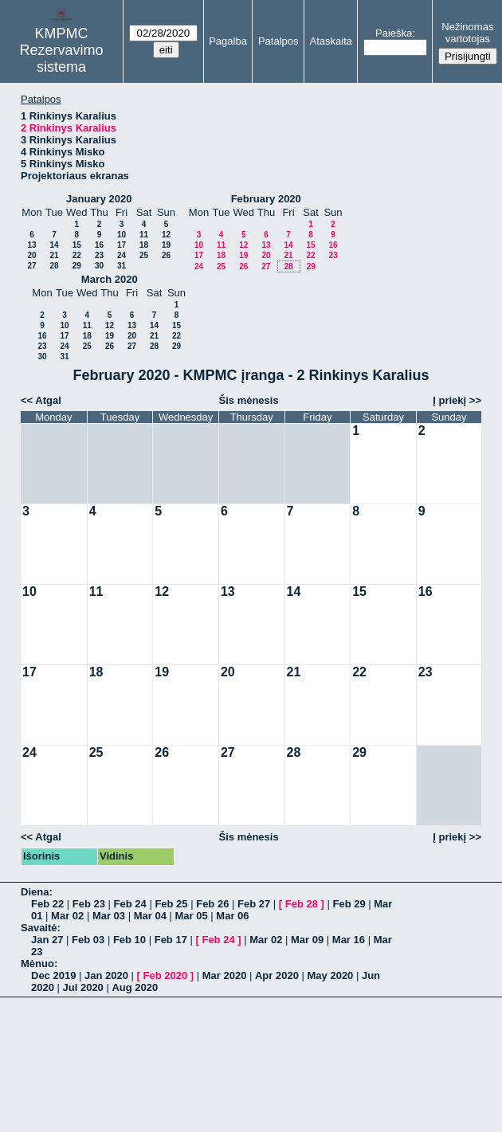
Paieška (393, 33)
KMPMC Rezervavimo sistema (62, 50)
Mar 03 (108, 916)
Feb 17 (171, 940)
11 (143, 234)
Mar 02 (67, 916)
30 (99, 265)
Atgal (48, 400)
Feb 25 (171, 904)
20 (31, 255)
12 (166, 234)
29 (77, 265)
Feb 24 (130, 904)
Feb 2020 (165, 975)
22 (77, 255)
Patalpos (278, 41)
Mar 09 (307, 940)
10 (121, 234)
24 (121, 255)
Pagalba (228, 41)
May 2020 (331, 975)
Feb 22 (47, 904)
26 (166, 255)
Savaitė (39, 928)
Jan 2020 (106, 975)
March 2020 (109, 279)
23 (99, 255)
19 (166, 245)
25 (143, 255)
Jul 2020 (83, 987)
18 (143, 245)
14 (53, 245)
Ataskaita (331, 41)
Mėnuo (37, 963)
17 (121, 245)
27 (31, 265)
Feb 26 (212, 904)
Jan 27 (47, 940)
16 (99, 245)
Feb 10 (129, 940)
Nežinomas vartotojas (467, 33)
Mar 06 (232, 916)
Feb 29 (348, 904)
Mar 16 (348, 940)
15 (77, 245)
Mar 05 (191, 916)
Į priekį (449, 400)
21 (53, 255)
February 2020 (266, 199)
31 (121, 265)
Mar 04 (150, 916)
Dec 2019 (53, 975)
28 (53, 265)
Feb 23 (89, 904)
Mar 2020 (224, 975)
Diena (35, 892)
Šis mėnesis (249, 400)
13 (31, 245)
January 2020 (98, 199)
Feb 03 (88, 940)
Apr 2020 (277, 975)
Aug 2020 (135, 987)
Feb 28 (301, 904)
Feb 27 (253, 904)
